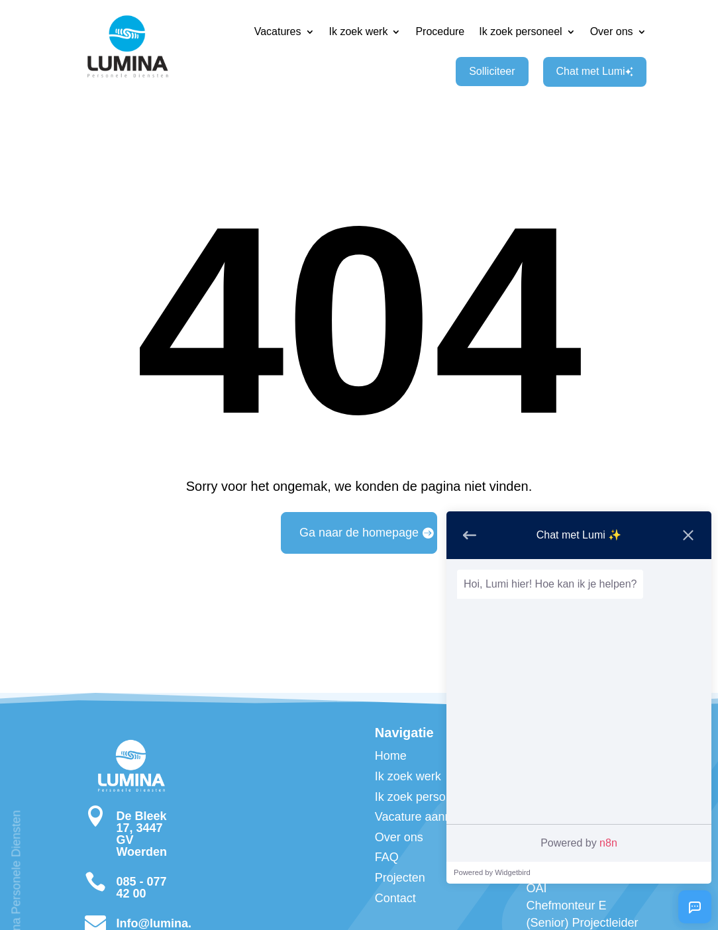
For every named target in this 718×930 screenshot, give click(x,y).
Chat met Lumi (594, 71)
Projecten (400, 877)
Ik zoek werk (358, 31)
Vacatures (277, 31)
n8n (608, 843)
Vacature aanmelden (429, 816)
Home (391, 755)
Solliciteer (492, 71)
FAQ (387, 857)
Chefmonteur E (567, 905)
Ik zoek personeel (520, 31)
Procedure (439, 31)
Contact (395, 898)
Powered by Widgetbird (492, 872)
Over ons (611, 31)
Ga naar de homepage (359, 532)
